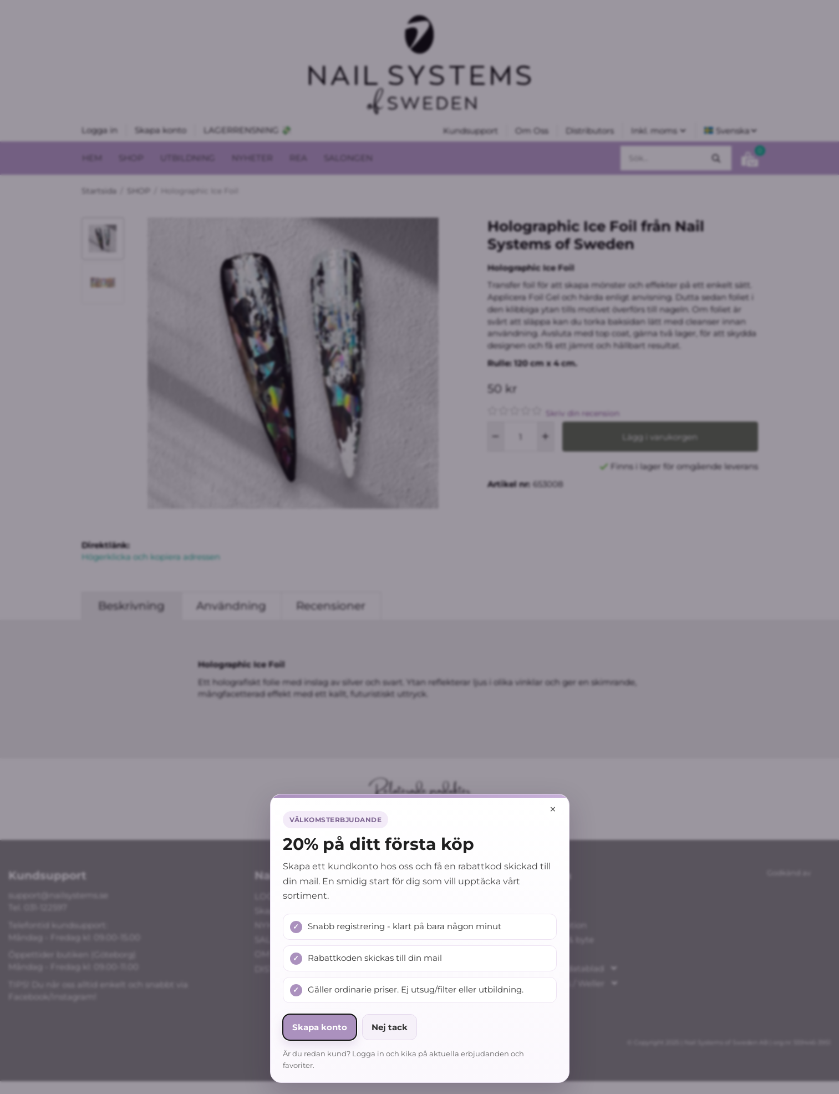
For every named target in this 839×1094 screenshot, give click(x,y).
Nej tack (390, 1027)
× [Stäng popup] (553, 809)
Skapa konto (319, 1027)
